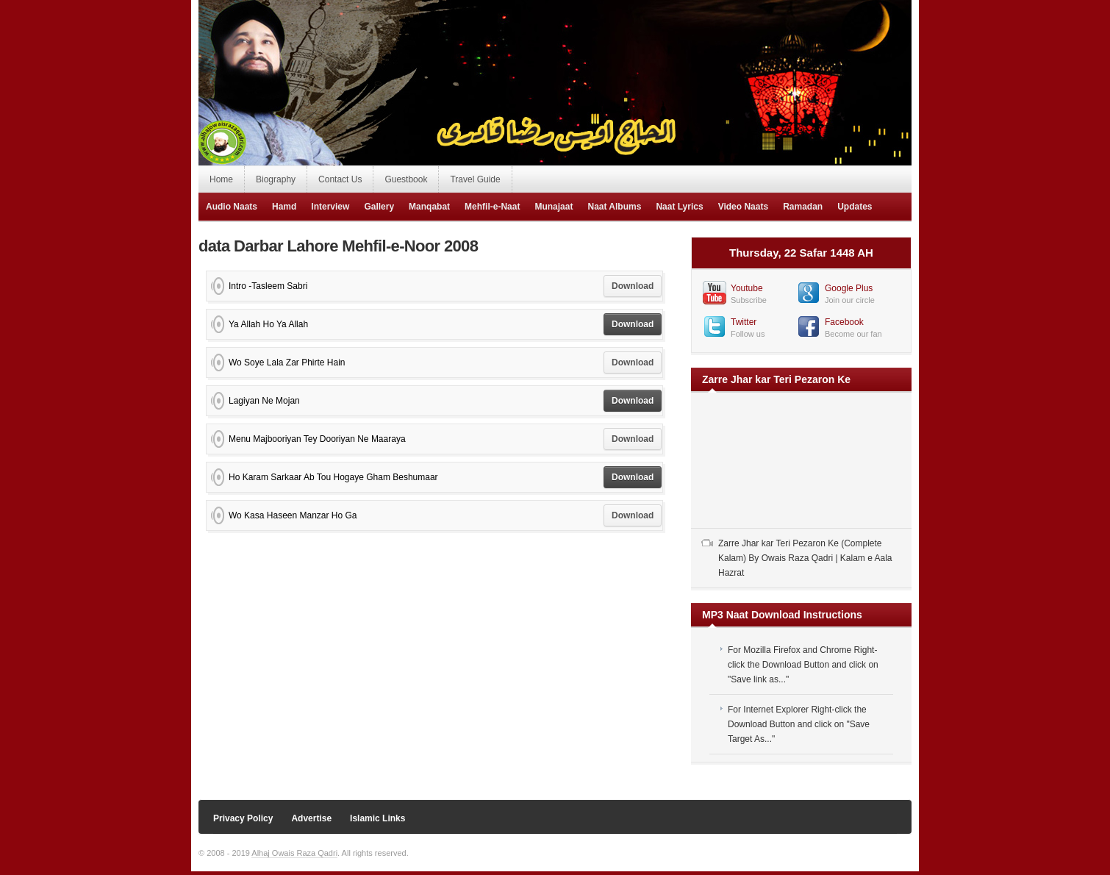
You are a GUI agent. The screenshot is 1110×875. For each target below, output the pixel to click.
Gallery (379, 206)
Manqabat (429, 206)
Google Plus (849, 288)
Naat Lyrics (679, 206)
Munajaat (553, 206)
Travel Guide (475, 179)
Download (633, 286)
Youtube (747, 288)
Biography (276, 179)
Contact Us (340, 179)
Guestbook (405, 179)
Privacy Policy (243, 818)
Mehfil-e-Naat (492, 206)
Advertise (311, 818)
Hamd (284, 206)
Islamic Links (377, 818)
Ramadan (803, 206)
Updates (854, 206)
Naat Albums (614, 206)
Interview (330, 206)
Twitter (743, 322)
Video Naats (743, 206)
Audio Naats (231, 206)
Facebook (844, 322)
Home (221, 179)
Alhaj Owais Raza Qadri (294, 853)
